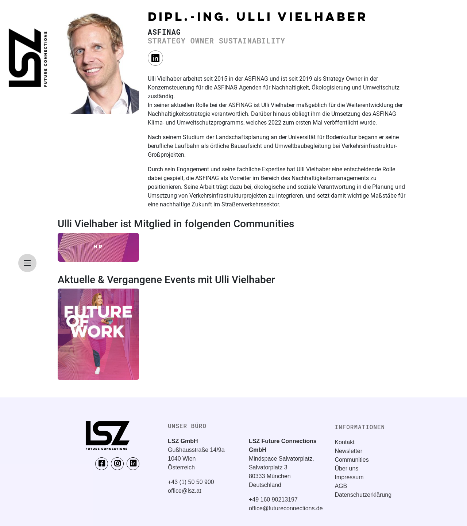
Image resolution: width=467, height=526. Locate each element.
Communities (351, 460)
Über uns (346, 468)
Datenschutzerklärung (363, 495)
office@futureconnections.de (286, 508)
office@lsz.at (184, 491)
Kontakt (344, 442)
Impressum (349, 477)
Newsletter (348, 451)
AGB (341, 486)
